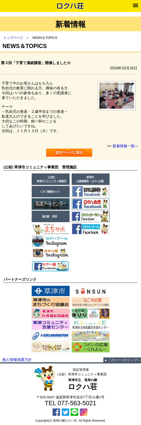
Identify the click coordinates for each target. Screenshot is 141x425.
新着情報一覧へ (125, 146)
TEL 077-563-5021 (70, 403)
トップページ (13, 38)
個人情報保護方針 (17, 360)
